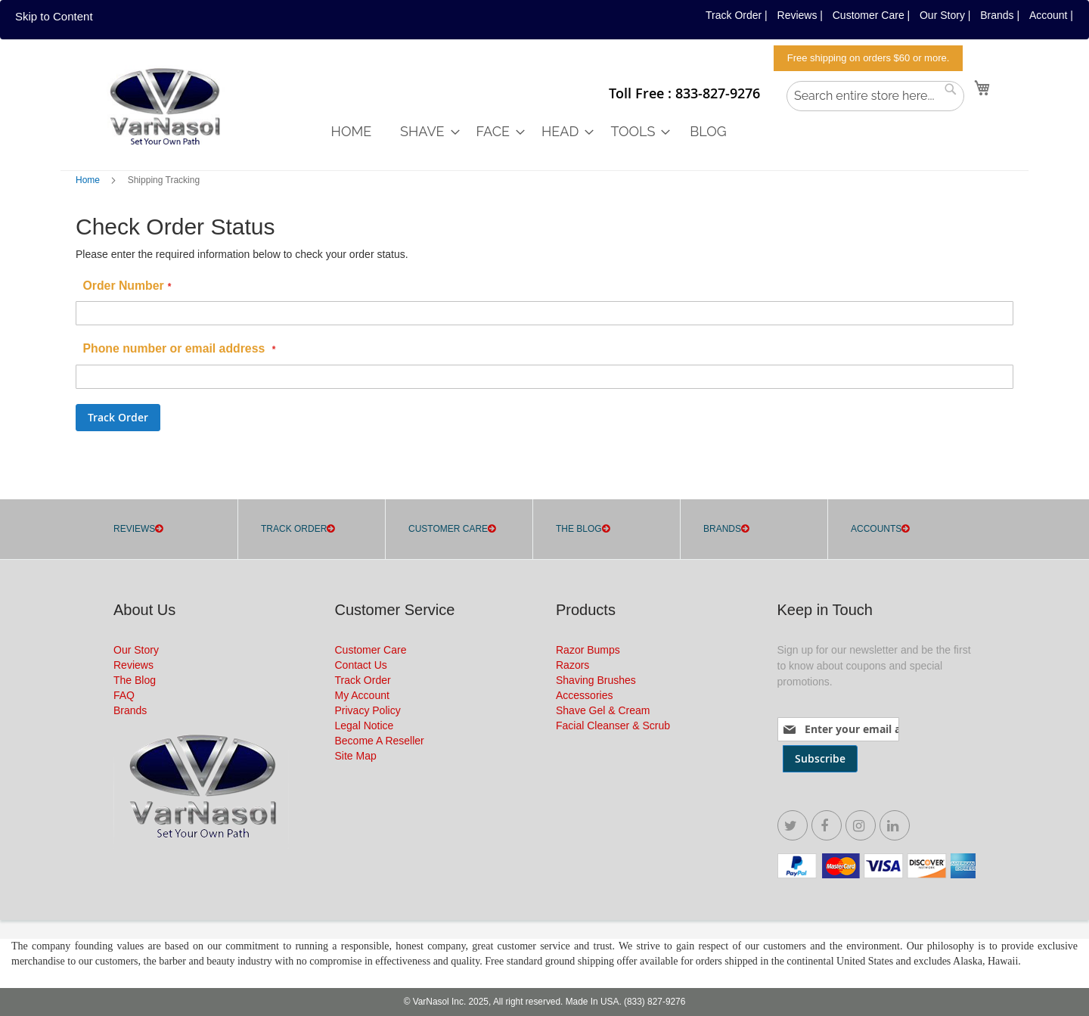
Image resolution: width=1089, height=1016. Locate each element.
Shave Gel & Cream (603, 710)
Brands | (999, 15)
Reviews (133, 665)
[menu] (702, 131)
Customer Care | (871, 15)
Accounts (876, 529)
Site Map (356, 756)
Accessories (584, 695)
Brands (722, 529)
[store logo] (162, 108)
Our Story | (945, 15)
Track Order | (737, 15)
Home (89, 180)
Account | (1051, 15)
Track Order (363, 680)
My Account (362, 695)
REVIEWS (134, 529)
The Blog (134, 680)
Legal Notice (364, 725)
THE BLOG (579, 529)
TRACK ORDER (294, 529)
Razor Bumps (588, 650)
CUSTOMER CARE (448, 529)
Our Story (136, 650)
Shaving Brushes (596, 680)
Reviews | (800, 15)
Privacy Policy (368, 710)
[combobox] (875, 96)
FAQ (124, 695)
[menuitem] (351, 131)
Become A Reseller (379, 741)
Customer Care (371, 650)
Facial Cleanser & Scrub (613, 725)
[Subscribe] (820, 758)
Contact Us (361, 665)
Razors (572, 665)
